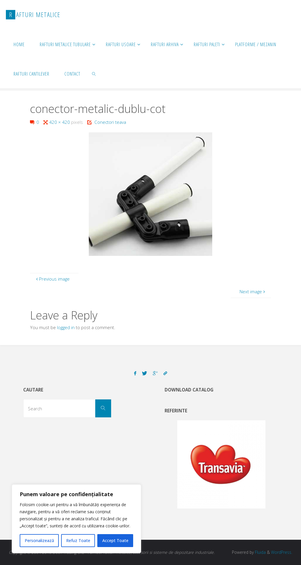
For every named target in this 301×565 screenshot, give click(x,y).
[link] (94, 73)
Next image (253, 291)
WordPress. (281, 552)
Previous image (52, 279)
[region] (76, 518)
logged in (66, 327)
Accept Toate (115, 540)
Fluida (260, 552)
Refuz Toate (78, 540)
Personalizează (39, 540)
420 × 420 (60, 122)
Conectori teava (110, 122)
